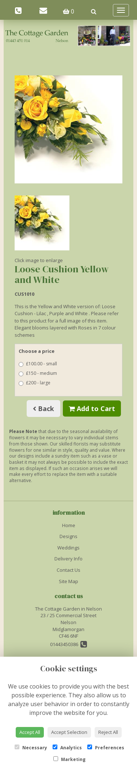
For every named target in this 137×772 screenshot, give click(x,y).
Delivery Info (68, 558)
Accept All (29, 732)
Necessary (31, 748)
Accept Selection (69, 732)
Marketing (69, 759)
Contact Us (68, 570)
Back (43, 408)
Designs (68, 536)
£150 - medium (38, 373)
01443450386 (68, 644)
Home (68, 525)
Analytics (67, 748)
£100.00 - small (38, 364)
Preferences (105, 748)
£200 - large (34, 383)
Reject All (108, 732)
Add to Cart (92, 408)
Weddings (68, 547)
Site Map (68, 581)
